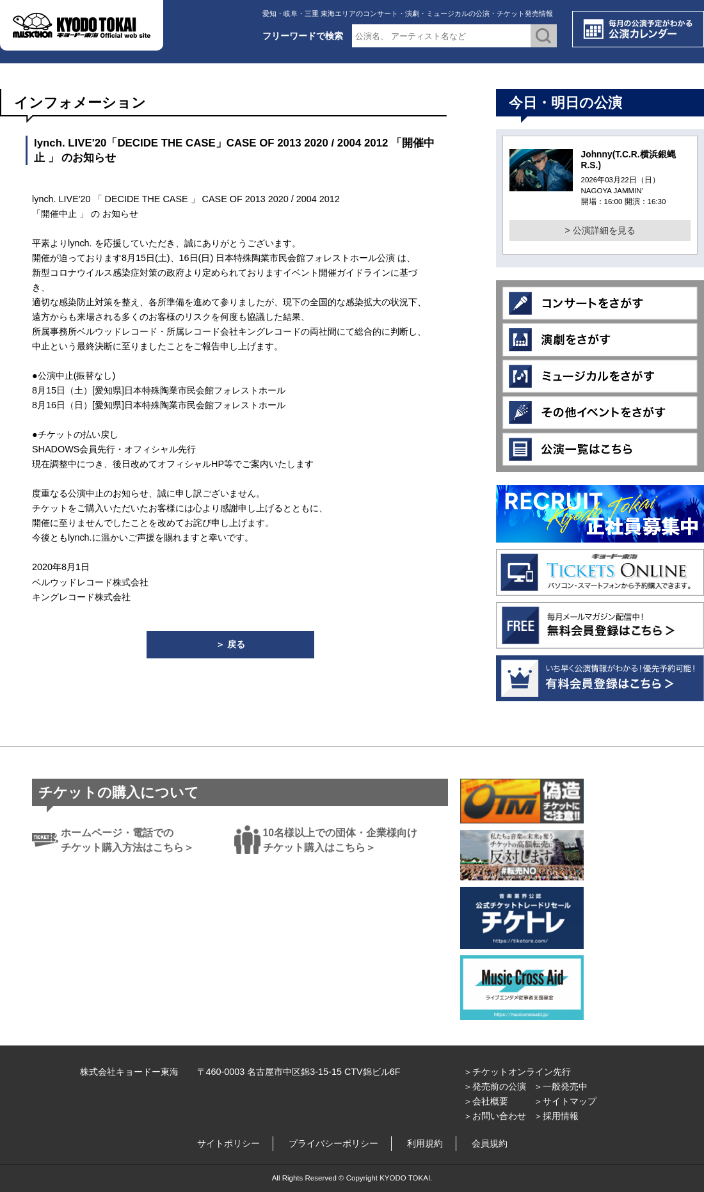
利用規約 (425, 1143)
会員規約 (490, 1143)
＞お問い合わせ (494, 1116)
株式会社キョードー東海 (129, 1072)
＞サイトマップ (565, 1101)
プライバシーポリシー (333, 1143)
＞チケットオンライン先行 (517, 1072)
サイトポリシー (228, 1143)
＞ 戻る (230, 644)
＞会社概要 (485, 1101)
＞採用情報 (556, 1116)
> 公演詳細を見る (599, 230)
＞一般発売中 (561, 1086)
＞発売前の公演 (494, 1086)
